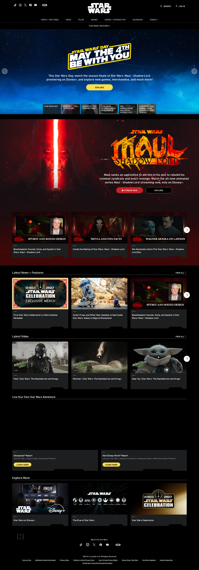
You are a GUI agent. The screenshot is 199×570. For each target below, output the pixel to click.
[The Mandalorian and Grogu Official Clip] (128, 109)
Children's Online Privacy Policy (83, 560)
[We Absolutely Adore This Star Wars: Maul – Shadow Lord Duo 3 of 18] (158, 227)
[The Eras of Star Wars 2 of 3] (99, 499)
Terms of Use (26, 560)
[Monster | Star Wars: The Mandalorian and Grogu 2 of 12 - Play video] (99, 357)
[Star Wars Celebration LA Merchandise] (109, 109)
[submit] (161, 6)
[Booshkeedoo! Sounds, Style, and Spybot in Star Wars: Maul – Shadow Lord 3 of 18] (158, 293)
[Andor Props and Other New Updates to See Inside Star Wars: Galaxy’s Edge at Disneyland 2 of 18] (99, 293)
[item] (50, 20)
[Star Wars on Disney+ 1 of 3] (40, 499)
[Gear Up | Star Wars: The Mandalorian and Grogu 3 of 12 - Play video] (158, 357)
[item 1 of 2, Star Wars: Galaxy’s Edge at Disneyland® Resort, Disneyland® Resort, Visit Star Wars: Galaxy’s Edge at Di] (55, 426)
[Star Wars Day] (52, 109)
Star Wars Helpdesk (149, 560)
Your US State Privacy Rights (108, 560)
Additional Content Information (45, 560)
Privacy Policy (64, 560)
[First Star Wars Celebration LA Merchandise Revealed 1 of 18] (40, 293)
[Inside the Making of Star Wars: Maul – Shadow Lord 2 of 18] (99, 227)
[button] (4, 72)
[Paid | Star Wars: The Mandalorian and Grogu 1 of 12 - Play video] (40, 357)
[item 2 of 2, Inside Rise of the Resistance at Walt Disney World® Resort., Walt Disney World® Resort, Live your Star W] (144, 426)
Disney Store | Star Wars (130, 560)
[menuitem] (68, 20)
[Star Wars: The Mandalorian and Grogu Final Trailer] (147, 109)
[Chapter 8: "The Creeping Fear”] (90, 109)
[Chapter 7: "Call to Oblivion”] (71, 109)
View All (180, 273)
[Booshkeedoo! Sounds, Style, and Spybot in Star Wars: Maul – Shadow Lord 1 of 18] (40, 227)
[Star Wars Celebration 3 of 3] (158, 499)
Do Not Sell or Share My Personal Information (97, 563)
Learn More (22, 465)
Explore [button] (99, 87)
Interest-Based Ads (166, 560)
